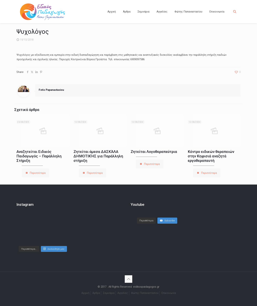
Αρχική (85, 293)
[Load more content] (146, 221)
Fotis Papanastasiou (51, 89)
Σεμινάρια (108, 293)
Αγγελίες (122, 293)
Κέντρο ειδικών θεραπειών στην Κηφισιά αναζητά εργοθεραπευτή (211, 156)
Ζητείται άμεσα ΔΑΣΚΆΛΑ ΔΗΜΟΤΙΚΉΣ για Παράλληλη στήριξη (98, 156)
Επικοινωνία (169, 293)
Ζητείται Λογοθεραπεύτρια (154, 152)
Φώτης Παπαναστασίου (144, 293)
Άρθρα (96, 293)
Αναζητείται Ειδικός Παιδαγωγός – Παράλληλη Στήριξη (39, 156)
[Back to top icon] (128, 279)
